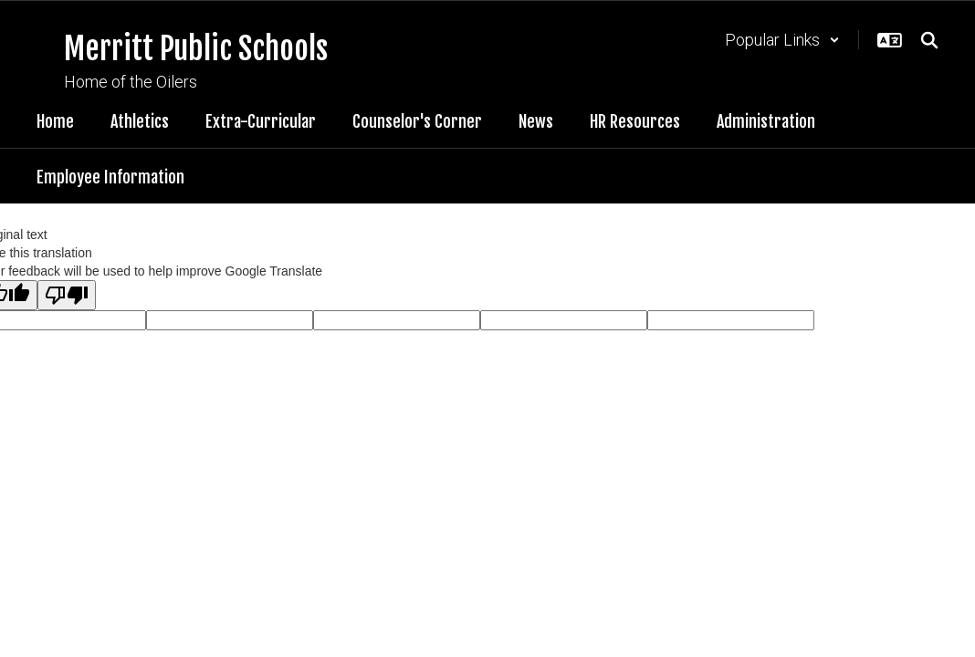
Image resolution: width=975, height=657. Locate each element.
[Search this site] (929, 40)
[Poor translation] (66, 295)
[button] (782, 39)
